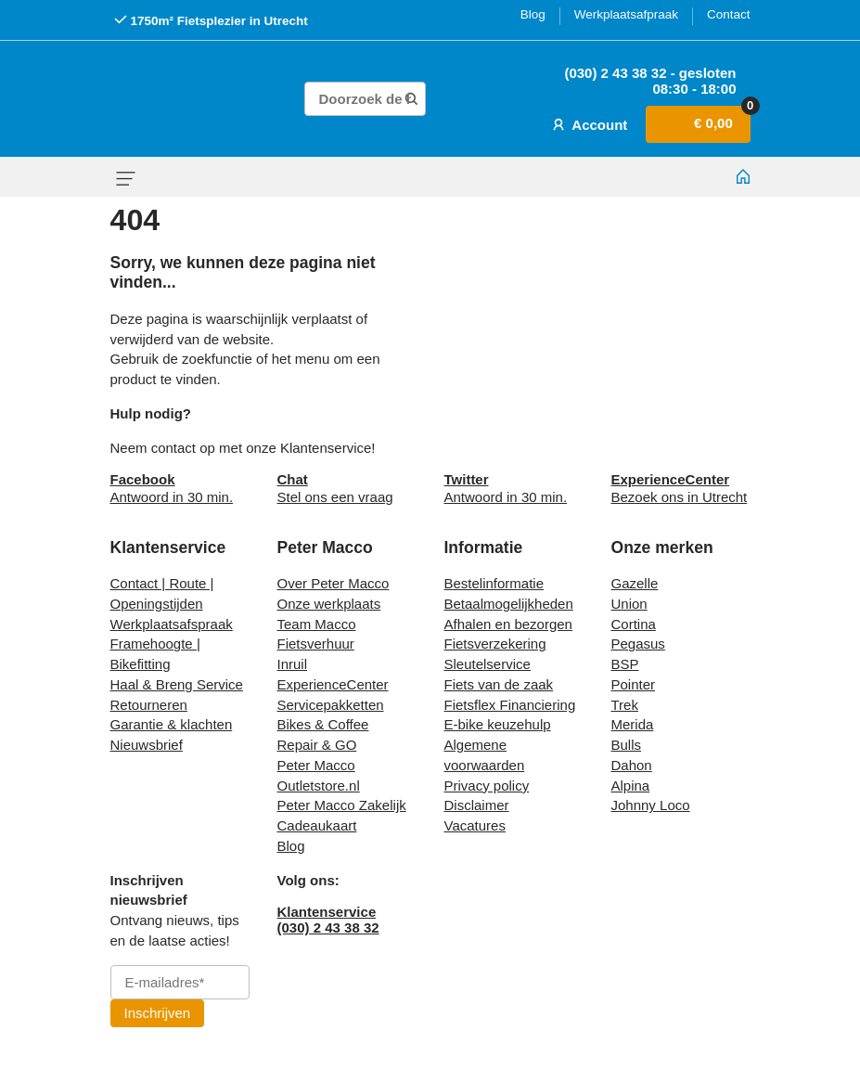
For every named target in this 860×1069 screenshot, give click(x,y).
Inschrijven (157, 1013)
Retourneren (148, 705)
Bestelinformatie (494, 583)
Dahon (631, 765)
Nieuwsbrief (146, 745)
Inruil (292, 664)
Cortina (633, 624)
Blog (533, 14)
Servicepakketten (330, 705)
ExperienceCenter (333, 684)
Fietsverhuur (315, 643)
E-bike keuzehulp (497, 724)
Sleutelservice (487, 664)
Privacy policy (487, 785)
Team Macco (316, 624)
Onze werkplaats (329, 604)
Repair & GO (317, 745)
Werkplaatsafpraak (626, 14)
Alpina (630, 785)
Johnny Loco (650, 805)
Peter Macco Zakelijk (341, 805)
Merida (632, 724)
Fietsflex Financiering (510, 705)
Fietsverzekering (495, 643)
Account (588, 124)
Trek (624, 705)
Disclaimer (476, 805)
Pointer (633, 684)
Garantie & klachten (171, 724)
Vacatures (475, 825)
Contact (729, 14)
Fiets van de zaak (499, 684)
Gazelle (635, 583)
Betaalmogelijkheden (508, 604)
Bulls (626, 745)
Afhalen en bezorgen (508, 624)
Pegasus (638, 643)
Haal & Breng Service (176, 684)
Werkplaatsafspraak (171, 624)
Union (629, 604)
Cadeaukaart (317, 825)
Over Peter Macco (333, 583)
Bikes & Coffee (323, 724)
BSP (625, 664)
